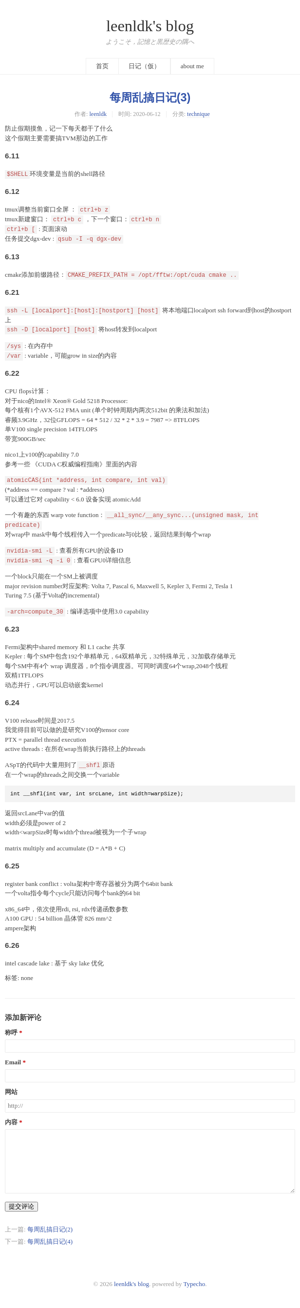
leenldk (98, 114)
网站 (11, 1092)
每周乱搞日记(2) (50, 1229)
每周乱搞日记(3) (150, 97)
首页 (102, 66)
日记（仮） (144, 66)
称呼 (11, 1032)
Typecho (195, 1284)
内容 (11, 1122)
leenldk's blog (150, 26)
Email (13, 1062)
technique (198, 114)
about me (192, 66)
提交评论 (21, 1206)
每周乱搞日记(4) (50, 1241)
